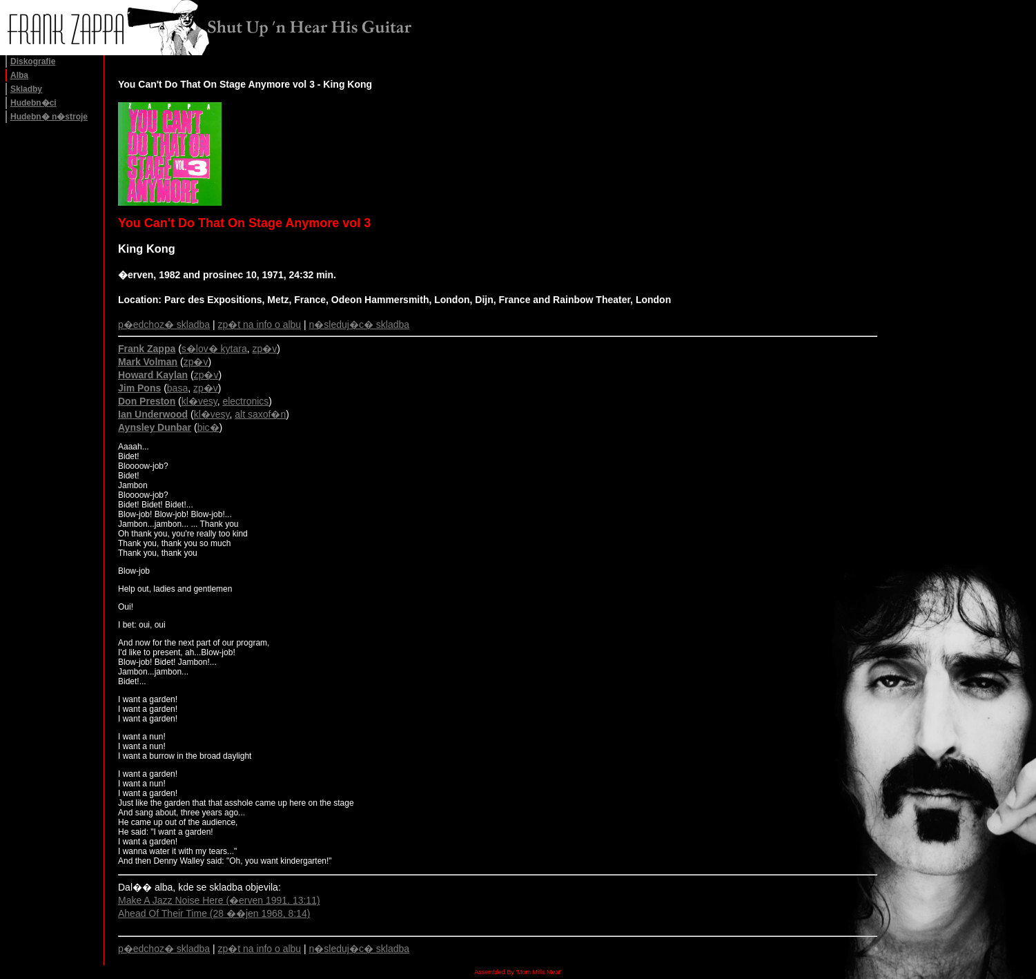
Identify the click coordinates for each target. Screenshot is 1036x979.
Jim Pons (139, 388)
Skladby (26, 89)
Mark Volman (147, 361)
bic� (208, 427)
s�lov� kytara (214, 348)
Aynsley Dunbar (154, 427)
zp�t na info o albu (260, 324)
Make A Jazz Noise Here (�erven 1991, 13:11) (219, 900)
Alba (19, 75)
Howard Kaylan (153, 374)
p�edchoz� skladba (164, 324)
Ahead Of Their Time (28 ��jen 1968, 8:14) (214, 913)
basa (177, 388)
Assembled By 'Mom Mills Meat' (517, 972)
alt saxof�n (260, 414)
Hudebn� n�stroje (49, 117)
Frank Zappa (146, 348)
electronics (245, 401)
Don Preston (146, 401)
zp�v (265, 348)
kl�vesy (199, 401)
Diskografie (32, 61)
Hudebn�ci (33, 103)
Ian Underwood (153, 414)
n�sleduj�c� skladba (359, 324)
